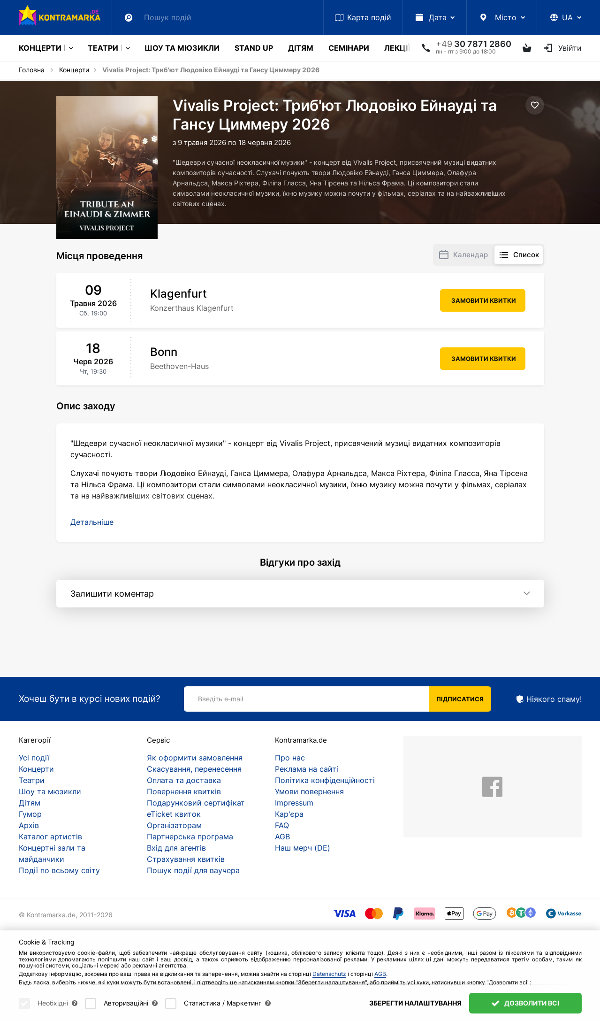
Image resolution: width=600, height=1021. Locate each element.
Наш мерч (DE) (302, 847)
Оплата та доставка (184, 780)
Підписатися (460, 699)
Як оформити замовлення (195, 757)
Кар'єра (289, 814)
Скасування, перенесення (194, 769)
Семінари (348, 48)
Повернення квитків (184, 791)
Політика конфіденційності (325, 780)
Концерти (40, 48)
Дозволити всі (525, 1003)
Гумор (30, 814)
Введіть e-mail (220, 699)
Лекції (397, 48)
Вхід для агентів (176, 847)
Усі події (34, 757)
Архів (29, 825)
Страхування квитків (186, 859)
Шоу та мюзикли (182, 48)
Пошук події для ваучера (193, 870)
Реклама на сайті (306, 769)
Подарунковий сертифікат (196, 802)
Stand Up (254, 48)
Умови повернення (309, 791)
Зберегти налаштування (415, 1003)
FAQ (282, 825)
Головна (32, 70)
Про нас (290, 757)
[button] (92, 522)
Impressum (294, 802)
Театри (103, 48)
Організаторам (174, 825)
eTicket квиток (174, 814)
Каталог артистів (50, 836)
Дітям (300, 48)
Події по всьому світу (59, 870)
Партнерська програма (190, 836)
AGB (282, 836)
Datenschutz (329, 973)
